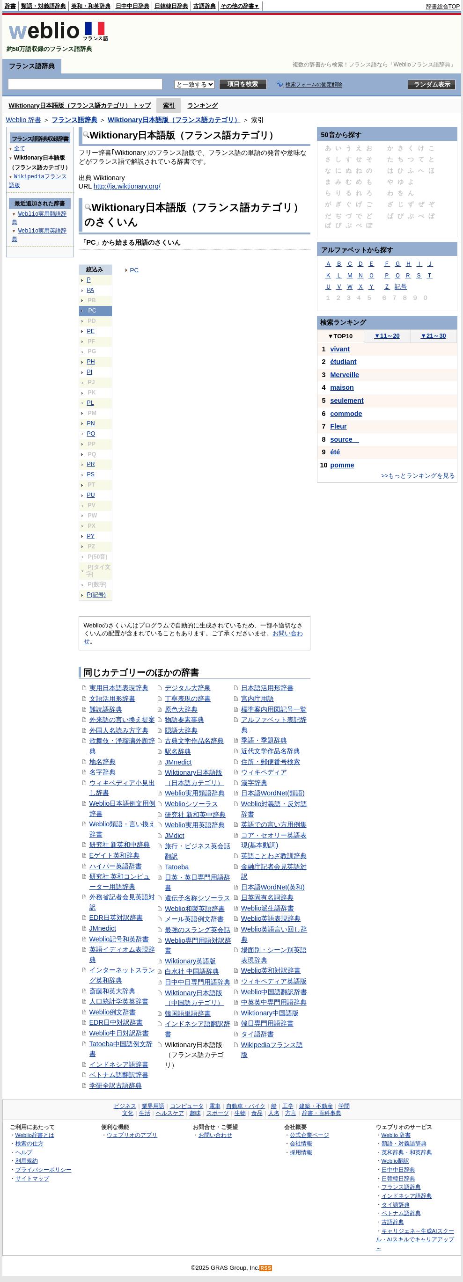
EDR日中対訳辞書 (116, 1022)
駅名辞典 (178, 751)
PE (91, 331)
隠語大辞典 (181, 730)
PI (90, 372)
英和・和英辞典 (90, 6)
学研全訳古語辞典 (115, 1085)
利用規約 (26, 1161)
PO (91, 433)
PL (90, 403)
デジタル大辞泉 (188, 688)
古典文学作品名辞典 (194, 740)
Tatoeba (177, 867)
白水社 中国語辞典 (192, 971)
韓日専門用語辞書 (267, 1023)
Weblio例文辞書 (112, 1012)
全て (19, 148)
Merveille (345, 375)
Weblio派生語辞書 (267, 908)
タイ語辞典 (396, 1205)
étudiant (344, 361)
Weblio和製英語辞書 (195, 908)
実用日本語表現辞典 (118, 688)
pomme (342, 465)
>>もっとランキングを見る (418, 475)
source (345, 439)
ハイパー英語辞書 (115, 866)
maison (342, 387)
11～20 (387, 335)
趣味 (195, 1113)
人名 (273, 1113)
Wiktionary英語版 (190, 961)
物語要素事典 (184, 719)
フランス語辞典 (32, 66)
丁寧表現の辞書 (188, 698)
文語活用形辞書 (112, 698)
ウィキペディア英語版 (274, 981)
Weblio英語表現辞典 (271, 918)
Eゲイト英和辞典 (114, 855)
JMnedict (103, 928)
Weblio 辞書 (24, 120)
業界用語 (153, 1106)
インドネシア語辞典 (407, 1196)
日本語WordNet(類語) (273, 793)
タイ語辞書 (257, 1034)
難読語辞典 (105, 709)
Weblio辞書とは (34, 1135)
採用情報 (301, 1152)
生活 (144, 1113)
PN (91, 423)
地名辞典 (102, 761)
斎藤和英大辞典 (112, 991)
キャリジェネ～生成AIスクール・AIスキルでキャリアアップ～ (415, 1239)
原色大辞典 (181, 709)
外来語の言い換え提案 (122, 719)
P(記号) (96, 594)
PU (91, 495)
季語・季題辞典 (264, 740)
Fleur (339, 426)
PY (91, 536)
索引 (169, 105)
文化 (127, 1113)
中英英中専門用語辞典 (274, 1002)
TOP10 (340, 336)
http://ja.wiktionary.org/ (127, 186)
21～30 (433, 335)
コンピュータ (187, 1106)
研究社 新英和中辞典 (119, 844)
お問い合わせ (215, 1135)
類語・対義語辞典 (43, 6)
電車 (214, 1106)
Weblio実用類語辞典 (195, 793)
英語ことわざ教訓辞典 (274, 856)
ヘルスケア (170, 1113)
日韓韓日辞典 (171, 6)
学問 (344, 1106)
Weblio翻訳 (395, 1161)
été (335, 452)
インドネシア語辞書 (118, 1064)
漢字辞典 (254, 783)
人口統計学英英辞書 (118, 1001)
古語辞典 (204, 6)
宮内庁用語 (257, 698)
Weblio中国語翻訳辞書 (274, 992)
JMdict (174, 835)
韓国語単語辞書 (188, 1013)
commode (346, 413)
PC (134, 270)
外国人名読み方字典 (118, 730)
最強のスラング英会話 (197, 929)
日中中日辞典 (132, 6)
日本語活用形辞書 (267, 688)
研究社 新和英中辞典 (195, 814)
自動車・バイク (245, 1106)
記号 (401, 286)
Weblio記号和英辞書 (119, 939)
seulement (347, 400)
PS (91, 474)
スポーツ (217, 1113)
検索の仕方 (29, 1143)
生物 (240, 1113)
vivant (340, 349)
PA (90, 290)
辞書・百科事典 (321, 1113)
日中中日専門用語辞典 (197, 982)
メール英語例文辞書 (194, 919)
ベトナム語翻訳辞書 (118, 1074)
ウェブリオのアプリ (132, 1135)
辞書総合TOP (443, 6)
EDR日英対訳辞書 (116, 917)
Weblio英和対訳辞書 (271, 970)
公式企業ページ (309, 1135)
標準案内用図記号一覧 (274, 709)
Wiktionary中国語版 (270, 1013)
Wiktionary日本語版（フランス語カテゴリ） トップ (80, 105)
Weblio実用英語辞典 (195, 825)
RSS (266, 1268)
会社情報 (301, 1143)
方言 (290, 1113)
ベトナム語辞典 (401, 1213)
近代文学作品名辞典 (270, 751)
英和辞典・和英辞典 (407, 1152)
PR (91, 464)
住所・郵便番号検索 (270, 761)
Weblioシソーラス (191, 804)
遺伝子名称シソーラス (197, 898)
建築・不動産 (316, 1106)
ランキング (202, 105)
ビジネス (125, 1106)
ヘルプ (23, 1152)
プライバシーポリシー (43, 1169)
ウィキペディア (264, 772)
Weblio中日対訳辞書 (119, 1033)
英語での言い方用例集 (274, 824)
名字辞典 (102, 772)
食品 (257, 1113)
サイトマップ (32, 1178)
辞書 (10, 6)
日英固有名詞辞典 (267, 897)
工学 (288, 1106)
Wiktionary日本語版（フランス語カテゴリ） (174, 120)
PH (91, 361)
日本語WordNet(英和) (273, 887)
